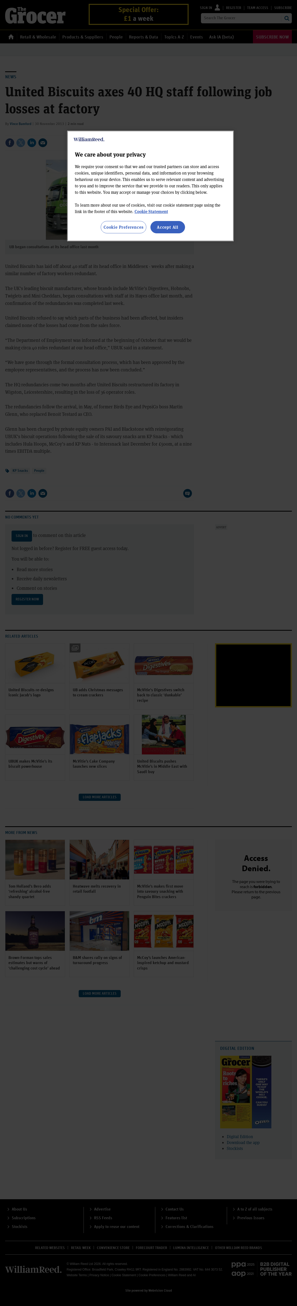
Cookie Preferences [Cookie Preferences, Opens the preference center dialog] (123, 227)
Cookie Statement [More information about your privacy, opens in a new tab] (151, 211)
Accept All (167, 227)
